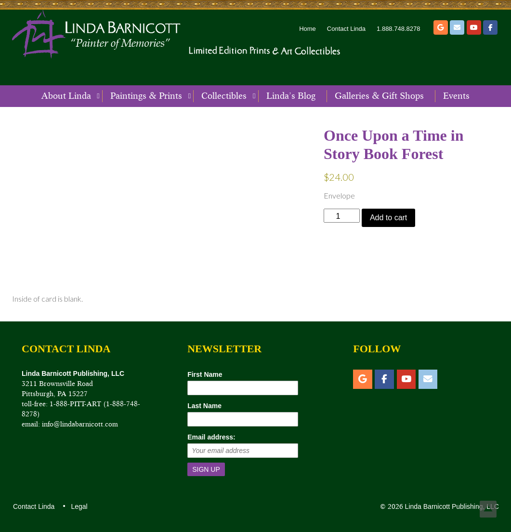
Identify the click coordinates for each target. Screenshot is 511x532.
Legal (78, 506)
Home (307, 28)
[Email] (457, 27)
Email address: (211, 437)
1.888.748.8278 (398, 28)
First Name (204, 374)
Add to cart (388, 217)
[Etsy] (440, 27)
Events (456, 96)
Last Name (204, 406)
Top (488, 509)
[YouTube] (474, 27)
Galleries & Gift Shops (379, 96)
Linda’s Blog (290, 96)
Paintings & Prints (146, 96)
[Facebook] (490, 27)
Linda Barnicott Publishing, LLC (451, 506)
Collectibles (224, 96)
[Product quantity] (342, 216)
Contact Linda (346, 28)
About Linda (66, 96)
